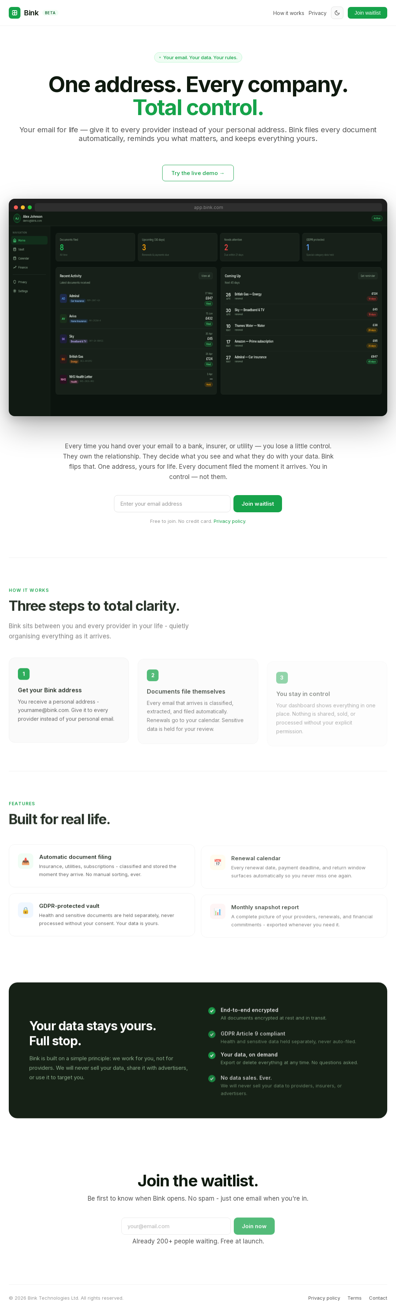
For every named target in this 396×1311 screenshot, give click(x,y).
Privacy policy (229, 521)
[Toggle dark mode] (337, 13)
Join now (254, 1231)
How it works (288, 13)
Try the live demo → (198, 173)
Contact (378, 1298)
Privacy (318, 13)
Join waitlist (367, 13)
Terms (354, 1298)
